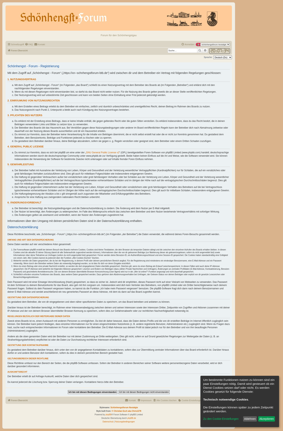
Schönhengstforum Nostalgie (124, 407)
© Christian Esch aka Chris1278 (126, 411)
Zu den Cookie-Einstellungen (221, 418)
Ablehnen (250, 418)
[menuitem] (29, 44)
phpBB (108, 415)
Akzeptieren (266, 418)
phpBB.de (131, 418)
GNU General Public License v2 (102, 152)
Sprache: (208, 57)
